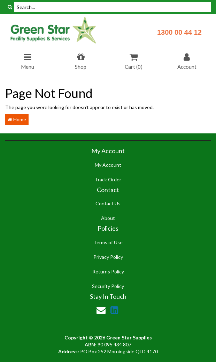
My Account (108, 165)
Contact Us (108, 203)
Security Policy (108, 286)
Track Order (108, 179)
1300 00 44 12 (179, 32)
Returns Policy (108, 271)
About (108, 218)
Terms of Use (108, 242)
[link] (114, 309)
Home (17, 119)
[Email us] (101, 309)
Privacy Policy (108, 257)
